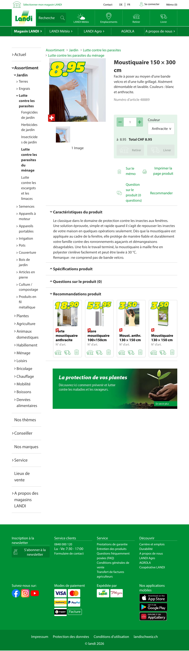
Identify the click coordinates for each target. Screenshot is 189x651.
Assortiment (26, 67)
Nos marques (26, 446)
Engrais (24, 88)
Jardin (22, 75)
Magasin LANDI (26, 31)
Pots (22, 245)
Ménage (23, 352)
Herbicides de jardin (29, 127)
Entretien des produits (111, 549)
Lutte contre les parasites (27, 100)
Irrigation (26, 238)
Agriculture (26, 323)
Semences (26, 206)
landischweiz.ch (146, 636)
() (171, 4)
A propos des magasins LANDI (26, 499)
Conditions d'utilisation (111, 636)
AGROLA (127, 31)
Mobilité (24, 384)
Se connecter (151, 4)
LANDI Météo (59, 31)
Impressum (39, 636)
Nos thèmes (25, 419)
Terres (23, 81)
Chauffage (25, 376)
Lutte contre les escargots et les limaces (28, 188)
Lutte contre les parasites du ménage (29, 160)
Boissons (24, 391)
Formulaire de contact (69, 553)
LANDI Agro (93, 31)
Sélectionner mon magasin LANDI (42, 4)
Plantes (23, 315)
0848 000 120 (63, 544)
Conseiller (23, 433)
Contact (107, 4)
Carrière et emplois (152, 544)
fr (128, 4)
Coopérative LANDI (152, 567)
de (121, 4)
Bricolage (24, 368)
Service (21, 460)
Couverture (27, 252)
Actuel (20, 54)
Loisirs (22, 360)
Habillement (27, 345)
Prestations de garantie (112, 544)
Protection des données (71, 636)
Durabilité (146, 549)
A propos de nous (158, 31)
